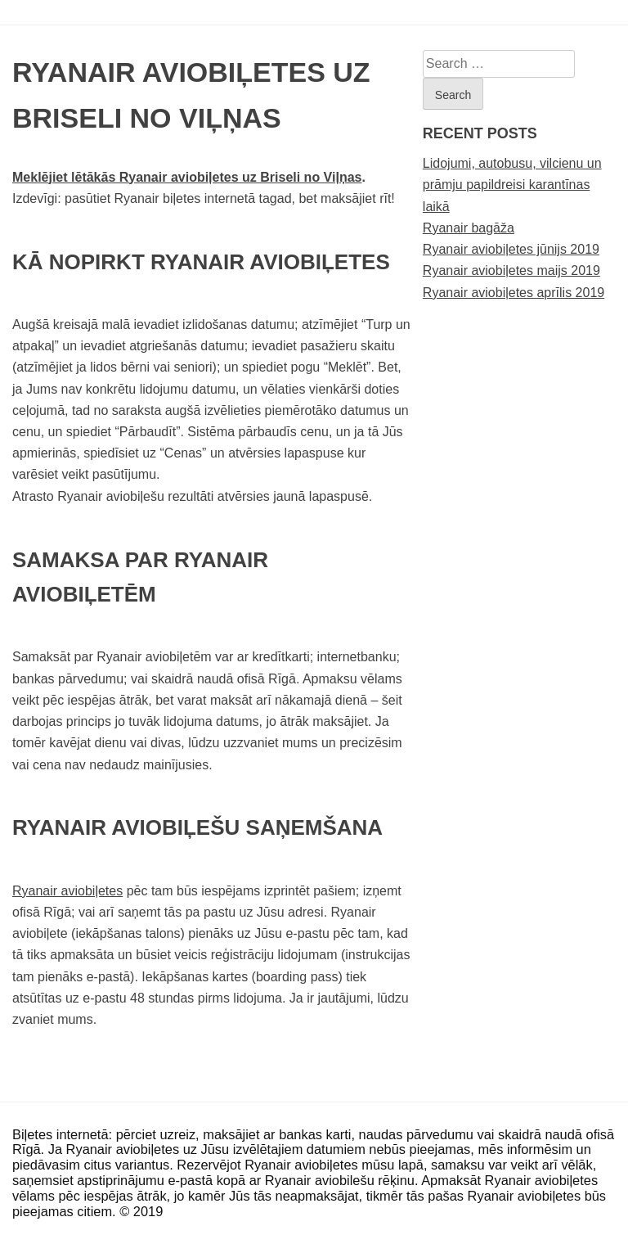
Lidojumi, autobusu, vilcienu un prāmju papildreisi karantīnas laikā (512, 184)
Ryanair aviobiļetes (67, 891)
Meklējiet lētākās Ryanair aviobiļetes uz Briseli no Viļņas (186, 177)
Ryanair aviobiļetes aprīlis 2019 (513, 293)
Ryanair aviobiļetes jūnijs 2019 (511, 249)
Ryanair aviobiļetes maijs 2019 (511, 270)
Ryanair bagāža (468, 228)
